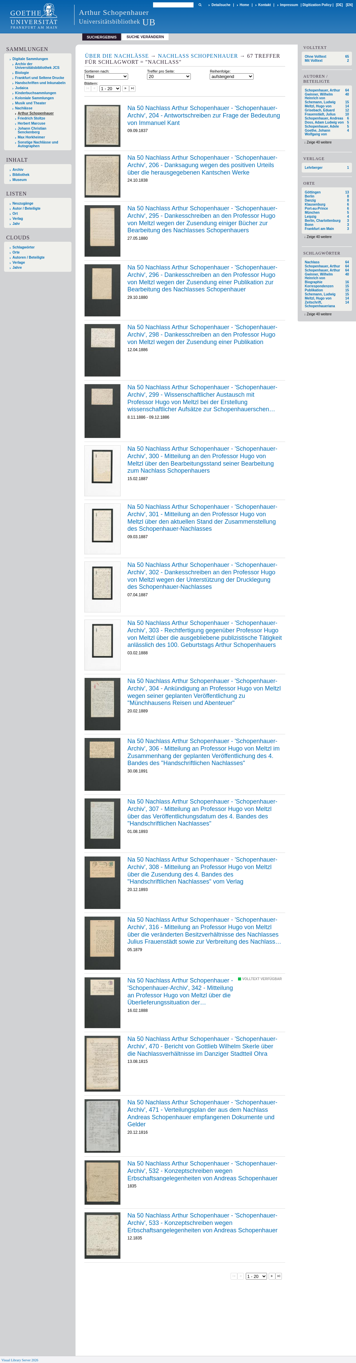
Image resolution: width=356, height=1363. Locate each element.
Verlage (18, 262)
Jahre (17, 267)
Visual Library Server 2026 (19, 1360)
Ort (15, 213)
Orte (16, 252)
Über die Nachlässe (117, 56)
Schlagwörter (23, 247)
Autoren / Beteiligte (28, 257)
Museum (19, 180)
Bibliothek (20, 175)
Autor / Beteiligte (26, 208)
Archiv (17, 170)
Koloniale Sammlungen (34, 98)
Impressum (289, 5)
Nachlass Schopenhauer (198, 56)
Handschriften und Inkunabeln (40, 83)
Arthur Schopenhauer (36, 113)
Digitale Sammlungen (30, 59)
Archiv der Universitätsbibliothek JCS (37, 66)
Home (244, 5)
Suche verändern (145, 37)
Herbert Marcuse (32, 123)
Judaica (21, 88)
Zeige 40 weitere (319, 142)
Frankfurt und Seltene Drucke (39, 78)
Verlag (17, 218)
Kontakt (264, 5)
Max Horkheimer (31, 137)
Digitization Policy (316, 5)
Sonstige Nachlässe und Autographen (38, 144)
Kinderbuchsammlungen (35, 93)
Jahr (16, 224)
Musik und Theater (30, 103)
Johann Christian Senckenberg (32, 130)
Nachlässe (23, 108)
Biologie (22, 73)
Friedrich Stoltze (31, 118)
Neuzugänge (22, 203)
